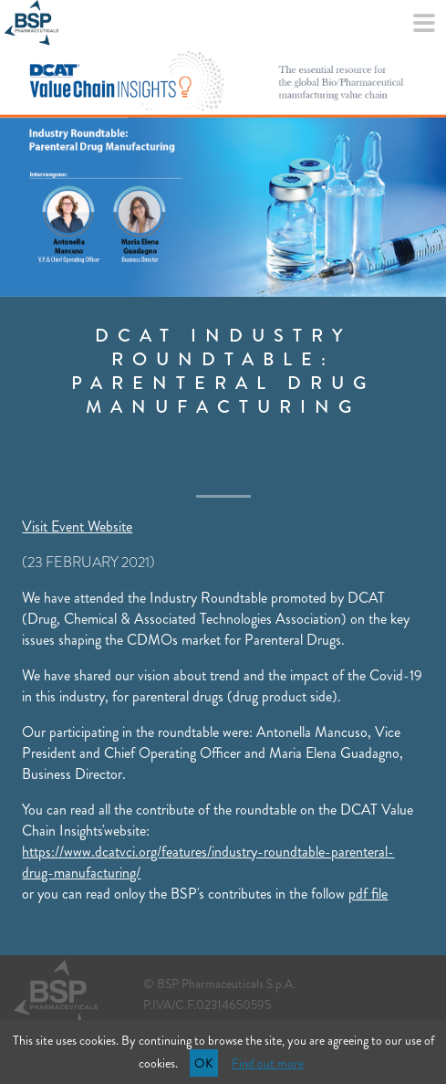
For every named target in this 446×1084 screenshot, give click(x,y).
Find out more (268, 1063)
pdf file (368, 893)
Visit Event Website (77, 526)
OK (203, 1063)
